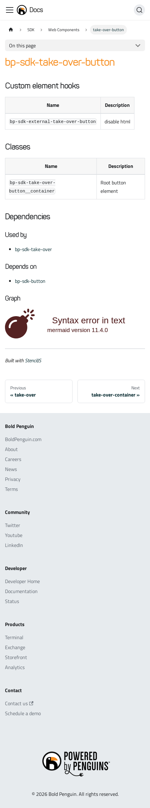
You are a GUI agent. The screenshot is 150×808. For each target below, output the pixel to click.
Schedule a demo (23, 713)
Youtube (13, 535)
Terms (11, 489)
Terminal (14, 637)
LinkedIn (14, 545)
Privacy (13, 479)
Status (12, 601)
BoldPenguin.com (23, 439)
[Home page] (11, 30)
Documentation (21, 591)
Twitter (12, 525)
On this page (22, 45)
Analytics (15, 667)
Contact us (19, 703)
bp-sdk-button (30, 281)
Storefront (16, 657)
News (11, 469)
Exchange (15, 647)
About (11, 449)
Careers (13, 459)
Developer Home (22, 581)
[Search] (139, 10)
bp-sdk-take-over (33, 249)
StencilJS (33, 360)
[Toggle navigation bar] (9, 10)
